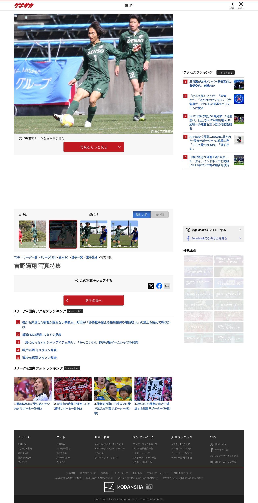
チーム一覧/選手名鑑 (181, 457)
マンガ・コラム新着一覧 (145, 444)
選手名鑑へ (93, 300)
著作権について (88, 473)
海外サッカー (24, 457)
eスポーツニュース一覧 (144, 457)
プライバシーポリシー (158, 473)
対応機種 (70, 473)
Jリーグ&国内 (25, 448)
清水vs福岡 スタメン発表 (39, 357)
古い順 (159, 214)
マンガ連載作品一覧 (143, 448)
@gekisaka (218, 444)
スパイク (22, 462)
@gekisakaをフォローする (205, 230)
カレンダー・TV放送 (181, 453)
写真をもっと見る (94, 147)
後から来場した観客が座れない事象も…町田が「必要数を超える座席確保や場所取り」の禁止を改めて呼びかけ (96, 325)
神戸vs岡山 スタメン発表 (39, 350)
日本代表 (22, 444)
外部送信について (183, 473)
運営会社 (105, 473)
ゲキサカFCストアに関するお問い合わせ (183, 478)
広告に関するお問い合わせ (68, 478)
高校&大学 (23, 453)
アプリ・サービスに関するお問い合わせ (138, 478)
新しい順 (141, 214)
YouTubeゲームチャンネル (223, 462)
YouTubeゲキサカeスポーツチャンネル (110, 450)
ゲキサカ (24, 6)
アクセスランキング (181, 448)
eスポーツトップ (141, 453)
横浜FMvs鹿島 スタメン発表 (41, 334)
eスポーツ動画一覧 (142, 462)
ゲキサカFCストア (180, 444)
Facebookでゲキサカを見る (206, 238)
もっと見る (76, 311)
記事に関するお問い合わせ (99, 478)
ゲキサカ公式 (219, 450)
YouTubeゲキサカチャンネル (109, 444)
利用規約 (137, 473)
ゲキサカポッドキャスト (107, 457)
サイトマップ (121, 473)
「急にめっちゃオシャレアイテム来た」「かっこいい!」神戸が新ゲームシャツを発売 (80, 342)
